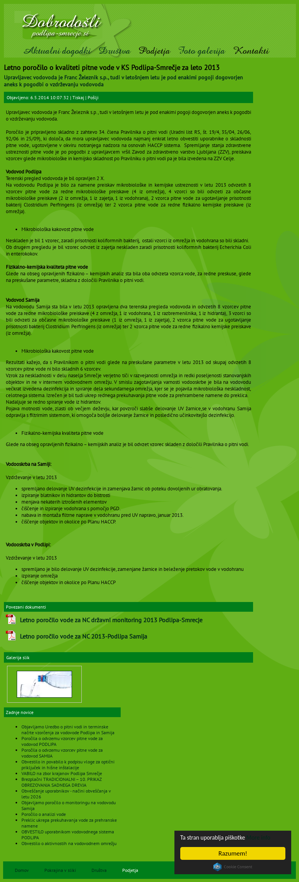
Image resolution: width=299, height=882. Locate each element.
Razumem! (232, 853)
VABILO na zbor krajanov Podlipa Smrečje (61, 773)
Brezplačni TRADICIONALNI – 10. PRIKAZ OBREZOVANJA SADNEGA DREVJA (61, 782)
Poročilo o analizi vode (43, 814)
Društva (114, 51)
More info (266, 837)
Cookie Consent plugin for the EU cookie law (232, 867)
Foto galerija (201, 51)
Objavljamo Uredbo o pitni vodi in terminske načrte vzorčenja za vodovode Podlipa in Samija (67, 729)
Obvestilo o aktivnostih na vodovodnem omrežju (68, 843)
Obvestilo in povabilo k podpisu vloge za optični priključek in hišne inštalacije (67, 764)
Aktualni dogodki (57, 51)
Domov (22, 870)
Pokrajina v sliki (60, 870)
